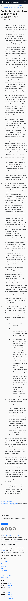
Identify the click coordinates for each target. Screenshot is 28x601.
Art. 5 (20, 5)
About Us (3, 566)
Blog (2, 564)
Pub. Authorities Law (13, 5)
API (2, 568)
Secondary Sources (6, 575)
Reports (3, 573)
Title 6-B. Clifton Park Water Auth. (11, 7)
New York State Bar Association (11, 536)
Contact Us (4, 570)
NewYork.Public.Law (13, 2)
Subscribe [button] (4, 524)
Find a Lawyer (4, 561)
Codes (9, 581)
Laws (5, 5)
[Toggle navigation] (25, 2)
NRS (9, 588)
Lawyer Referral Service (14, 541)
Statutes (10, 585)
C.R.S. (9, 583)
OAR (9, 592)
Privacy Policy (4, 577)
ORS (12, 592)
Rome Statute (11, 597)
